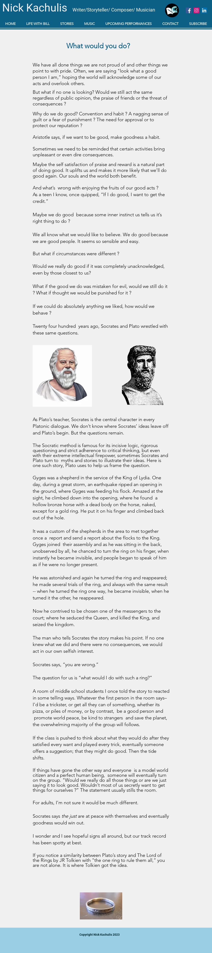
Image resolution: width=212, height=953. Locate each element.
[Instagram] (196, 10)
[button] (67, 24)
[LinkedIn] (204, 10)
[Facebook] (188, 10)
